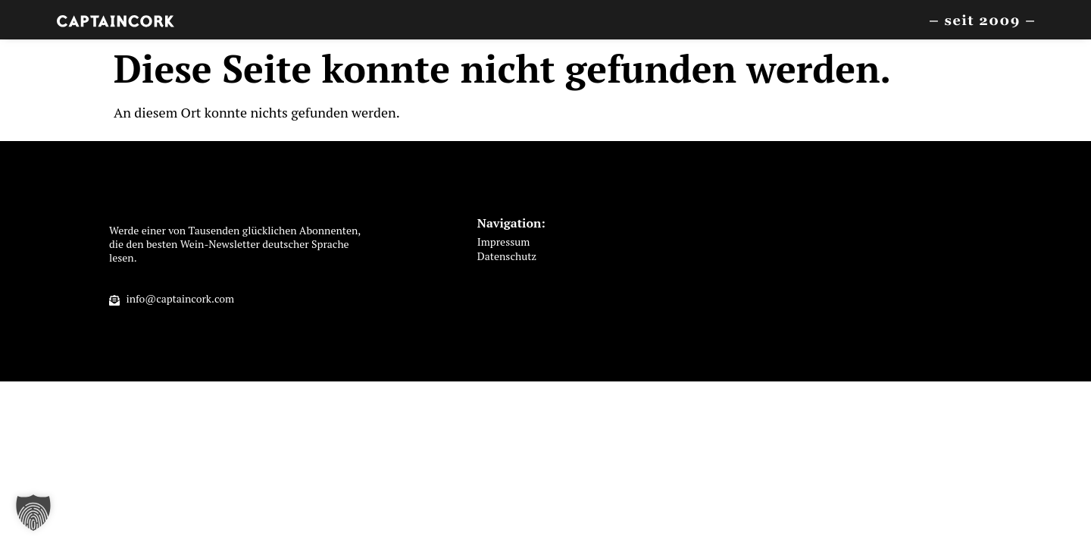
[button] (33, 512)
